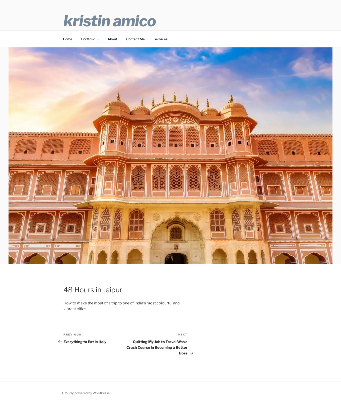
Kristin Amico (109, 21)
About (112, 39)
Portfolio (90, 39)
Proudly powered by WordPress (86, 393)
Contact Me (135, 39)
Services (160, 39)
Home (67, 39)
